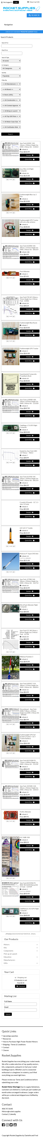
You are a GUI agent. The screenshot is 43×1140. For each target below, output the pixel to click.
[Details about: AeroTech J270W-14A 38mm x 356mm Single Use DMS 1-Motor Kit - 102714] (29, 591)
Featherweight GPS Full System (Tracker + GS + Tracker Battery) (28, 736)
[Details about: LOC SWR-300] (29, 845)
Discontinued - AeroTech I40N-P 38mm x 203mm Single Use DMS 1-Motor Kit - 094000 (29, 712)
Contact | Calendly (9, 1114)
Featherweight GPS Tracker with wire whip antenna (29, 221)
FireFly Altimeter (25, 812)
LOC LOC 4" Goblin (26, 528)
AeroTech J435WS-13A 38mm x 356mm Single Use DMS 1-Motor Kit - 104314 (29, 788)
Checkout (20, 986)
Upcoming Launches (10, 1036)
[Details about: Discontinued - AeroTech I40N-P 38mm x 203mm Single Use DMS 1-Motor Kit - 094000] (29, 723)
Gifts (6, 963)
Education (7, 957)
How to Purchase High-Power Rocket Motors (20, 1042)
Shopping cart (22, 977)
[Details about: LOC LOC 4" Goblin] (29, 536)
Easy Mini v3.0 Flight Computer (26, 170)
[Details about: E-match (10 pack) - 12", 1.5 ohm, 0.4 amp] (29, 512)
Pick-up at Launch (10, 954)
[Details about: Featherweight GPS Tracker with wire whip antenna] (29, 230)
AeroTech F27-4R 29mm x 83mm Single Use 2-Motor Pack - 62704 (29, 632)
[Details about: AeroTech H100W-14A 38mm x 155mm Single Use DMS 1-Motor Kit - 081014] (29, 257)
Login (16, 2)
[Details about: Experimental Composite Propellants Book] (29, 384)
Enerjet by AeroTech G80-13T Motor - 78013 (28, 452)
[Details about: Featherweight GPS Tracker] (29, 356)
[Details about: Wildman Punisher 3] (29, 665)
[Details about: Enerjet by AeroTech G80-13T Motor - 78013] (29, 461)
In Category (5, 65)
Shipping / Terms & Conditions (14, 1044)
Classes (6, 1050)
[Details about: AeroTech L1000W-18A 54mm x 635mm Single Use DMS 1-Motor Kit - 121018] (29, 411)
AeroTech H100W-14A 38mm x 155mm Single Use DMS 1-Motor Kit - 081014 (29, 247)
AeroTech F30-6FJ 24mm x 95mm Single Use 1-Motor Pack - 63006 (29, 299)
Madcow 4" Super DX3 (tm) (29, 554)
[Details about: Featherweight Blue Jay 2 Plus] (29, 204)
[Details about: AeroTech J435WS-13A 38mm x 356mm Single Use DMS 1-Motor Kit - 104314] (29, 798)
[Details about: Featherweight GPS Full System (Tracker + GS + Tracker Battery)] (29, 746)
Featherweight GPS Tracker (29, 348)
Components (8, 951)
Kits (5, 948)
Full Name (8, 1001)
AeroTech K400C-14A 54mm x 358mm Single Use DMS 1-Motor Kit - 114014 (29, 145)
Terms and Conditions (24, 1080)
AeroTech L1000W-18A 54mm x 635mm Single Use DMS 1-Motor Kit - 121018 (29, 401)
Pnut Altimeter (25, 271)
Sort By (4, 72)
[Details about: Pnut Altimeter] (29, 279)
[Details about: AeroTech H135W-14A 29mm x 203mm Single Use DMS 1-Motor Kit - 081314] (29, 488)
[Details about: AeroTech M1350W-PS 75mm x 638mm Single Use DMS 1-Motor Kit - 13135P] (29, 772)
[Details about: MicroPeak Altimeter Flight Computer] (29, 615)
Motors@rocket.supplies (11, 1111)
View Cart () (33, 2)
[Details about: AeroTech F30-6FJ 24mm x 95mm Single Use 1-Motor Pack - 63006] (29, 309)
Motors (7, 944)
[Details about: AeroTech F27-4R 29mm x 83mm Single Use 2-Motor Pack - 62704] (29, 642)
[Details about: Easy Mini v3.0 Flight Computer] (29, 179)
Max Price (5, 50)
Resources (7, 1039)
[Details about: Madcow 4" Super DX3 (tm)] (29, 563)
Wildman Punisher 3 (26, 657)
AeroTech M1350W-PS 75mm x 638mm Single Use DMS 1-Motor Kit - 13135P (29, 762)
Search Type (5, 57)
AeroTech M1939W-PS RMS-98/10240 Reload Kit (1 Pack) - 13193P (29, 885)
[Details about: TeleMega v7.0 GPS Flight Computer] (29, 435)
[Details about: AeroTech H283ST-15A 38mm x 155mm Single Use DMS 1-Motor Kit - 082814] (29, 695)
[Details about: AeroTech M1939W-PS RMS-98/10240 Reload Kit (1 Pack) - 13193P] (29, 897)
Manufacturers (9, 960)
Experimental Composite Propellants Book (28, 375)
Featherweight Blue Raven (28, 323)
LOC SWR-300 (25, 837)
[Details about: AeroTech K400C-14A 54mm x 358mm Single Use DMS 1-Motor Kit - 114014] (29, 155)
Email (6, 1007)
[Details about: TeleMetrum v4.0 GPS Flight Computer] (29, 918)
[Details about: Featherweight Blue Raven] (29, 331)
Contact (6, 1047)
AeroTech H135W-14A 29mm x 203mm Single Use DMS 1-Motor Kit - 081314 (29, 478)
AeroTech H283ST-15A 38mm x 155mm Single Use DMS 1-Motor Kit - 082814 (29, 685)
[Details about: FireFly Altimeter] (29, 820)
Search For (5, 43)
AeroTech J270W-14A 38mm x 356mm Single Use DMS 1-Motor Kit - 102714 (29, 581)
